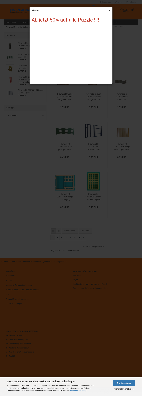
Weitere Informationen (124, 389)
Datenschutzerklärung (77, 391)
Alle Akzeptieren (124, 383)
